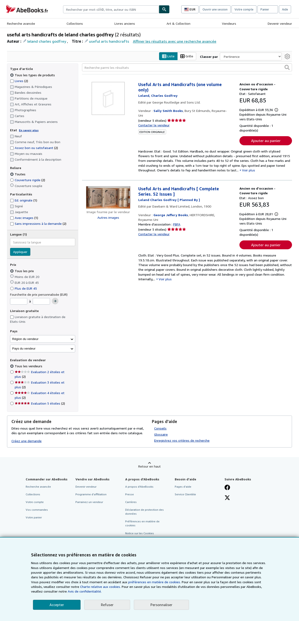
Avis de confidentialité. (85, 591)
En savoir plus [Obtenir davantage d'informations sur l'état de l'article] (29, 130)
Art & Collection (178, 23)
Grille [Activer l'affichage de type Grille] (186, 56)
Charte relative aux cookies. (101, 587)
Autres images (108, 217)
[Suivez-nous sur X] (227, 498)
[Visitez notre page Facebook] (227, 487)
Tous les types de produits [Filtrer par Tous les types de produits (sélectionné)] (33, 75)
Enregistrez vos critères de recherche (182, 440)
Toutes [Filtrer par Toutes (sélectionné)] (18, 174)
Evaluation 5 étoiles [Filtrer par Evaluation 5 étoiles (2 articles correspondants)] (40, 404)
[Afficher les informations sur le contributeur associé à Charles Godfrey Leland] (158, 96)
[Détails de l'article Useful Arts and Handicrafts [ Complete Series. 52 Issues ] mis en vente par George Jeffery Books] (108, 197)
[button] (287, 67)
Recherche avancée (21, 23)
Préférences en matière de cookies (142, 523)
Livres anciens (124, 23)
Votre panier (34, 517)
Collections (75, 23)
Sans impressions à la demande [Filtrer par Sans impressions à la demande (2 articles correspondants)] (38, 224)
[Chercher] (164, 9)
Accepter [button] (57, 605)
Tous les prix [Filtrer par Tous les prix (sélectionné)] (22, 271)
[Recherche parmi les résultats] (187, 68)
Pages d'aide (183, 486)
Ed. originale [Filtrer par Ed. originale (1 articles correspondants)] (23, 200)
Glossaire (161, 434)
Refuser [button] (107, 605)
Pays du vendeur (24, 348)
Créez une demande (26, 441)
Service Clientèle (185, 494)
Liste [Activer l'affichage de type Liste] (168, 56)
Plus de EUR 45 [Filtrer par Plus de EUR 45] (24, 288)
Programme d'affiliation (91, 494)
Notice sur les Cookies (139, 533)
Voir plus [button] (248, 170)
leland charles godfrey (46, 41)
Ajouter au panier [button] (266, 140)
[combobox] (111, 9)
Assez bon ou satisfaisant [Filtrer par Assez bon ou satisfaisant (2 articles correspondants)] (34, 148)
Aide (285, 9)
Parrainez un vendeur (89, 502)
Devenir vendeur (280, 23)
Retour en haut (149, 466)
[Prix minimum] (18, 301)
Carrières (131, 502)
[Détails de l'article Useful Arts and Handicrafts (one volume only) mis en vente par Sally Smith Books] (108, 98)
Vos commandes (37, 510)
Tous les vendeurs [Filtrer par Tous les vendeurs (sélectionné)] (29, 366)
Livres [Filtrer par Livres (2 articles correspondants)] (19, 81)
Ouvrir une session (215, 9)
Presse (129, 494)
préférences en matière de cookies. (154, 582)
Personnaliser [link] (161, 605)
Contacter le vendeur (154, 125)
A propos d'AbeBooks (139, 486)
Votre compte (244, 9)
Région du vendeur (25, 339)
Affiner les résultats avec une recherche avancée (174, 41)
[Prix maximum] (41, 301)
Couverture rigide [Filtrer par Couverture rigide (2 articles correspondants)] (27, 180)
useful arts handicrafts (109, 41)
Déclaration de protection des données (144, 512)
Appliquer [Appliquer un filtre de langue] (20, 252)
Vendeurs (229, 23)
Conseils (160, 428)
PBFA (176, 224)
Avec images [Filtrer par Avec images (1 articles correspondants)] (24, 218)
